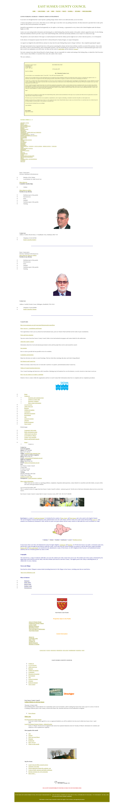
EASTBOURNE (23, 137)
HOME (34, 11)
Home (25, 442)
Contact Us (32, 641)
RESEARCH (53, 650)
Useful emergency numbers (35, 478)
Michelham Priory (34, 627)
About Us (31, 637)
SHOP (83, 650)
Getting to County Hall (26, 476)
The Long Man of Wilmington (37, 629)
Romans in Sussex (34, 644)
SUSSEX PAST (43, 650)
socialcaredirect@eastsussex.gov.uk (33, 458)
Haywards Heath (33, 548)
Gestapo (76, 49)
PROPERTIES (59, 650)
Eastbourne (62, 545)
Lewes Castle (32, 625)
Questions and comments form (32, 453)
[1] (96, 519)
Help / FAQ (32, 640)
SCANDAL (70, 11)
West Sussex (73, 518)
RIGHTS (64, 11)
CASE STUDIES (41, 11)
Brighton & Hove (77, 539)
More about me (23, 255)
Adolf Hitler (61, 49)
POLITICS (58, 11)
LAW (48, 11)
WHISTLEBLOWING (86, 11)
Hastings (70, 545)
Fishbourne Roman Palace (36, 623)
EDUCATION (65, 650)
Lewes (94, 519)
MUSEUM (31, 146)
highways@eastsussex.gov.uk (31, 462)
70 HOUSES (54, 146)
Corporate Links (33, 638)
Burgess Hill (23, 548)
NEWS (52, 11)
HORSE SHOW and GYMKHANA (34, 132)
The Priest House (34, 630)
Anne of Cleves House (35, 622)
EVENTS (48, 650)
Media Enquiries (33, 643)
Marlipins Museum (34, 626)
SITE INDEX (77, 11)
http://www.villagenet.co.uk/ (28, 572)
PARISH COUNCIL (47, 146)
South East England (39, 518)
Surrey (65, 518)
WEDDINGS (78, 650)
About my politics (32, 255)
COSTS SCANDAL (38, 146)
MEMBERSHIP (72, 650)
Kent (62, 518)
